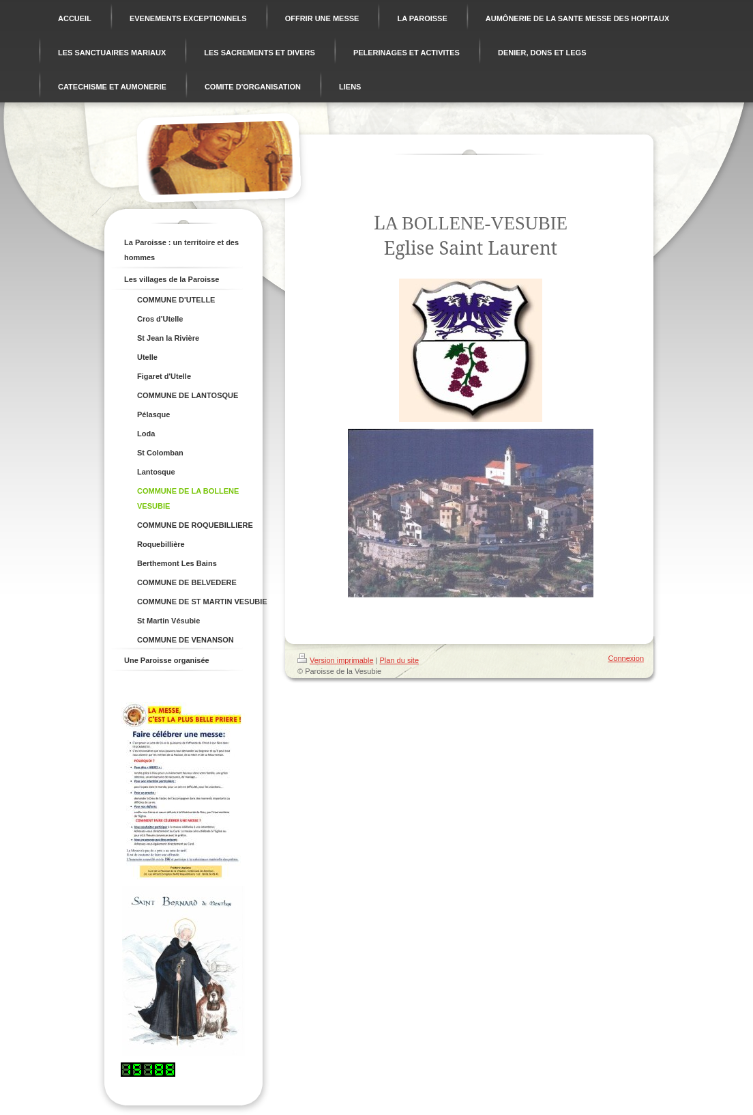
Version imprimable (335, 660)
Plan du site (399, 660)
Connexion (626, 658)
